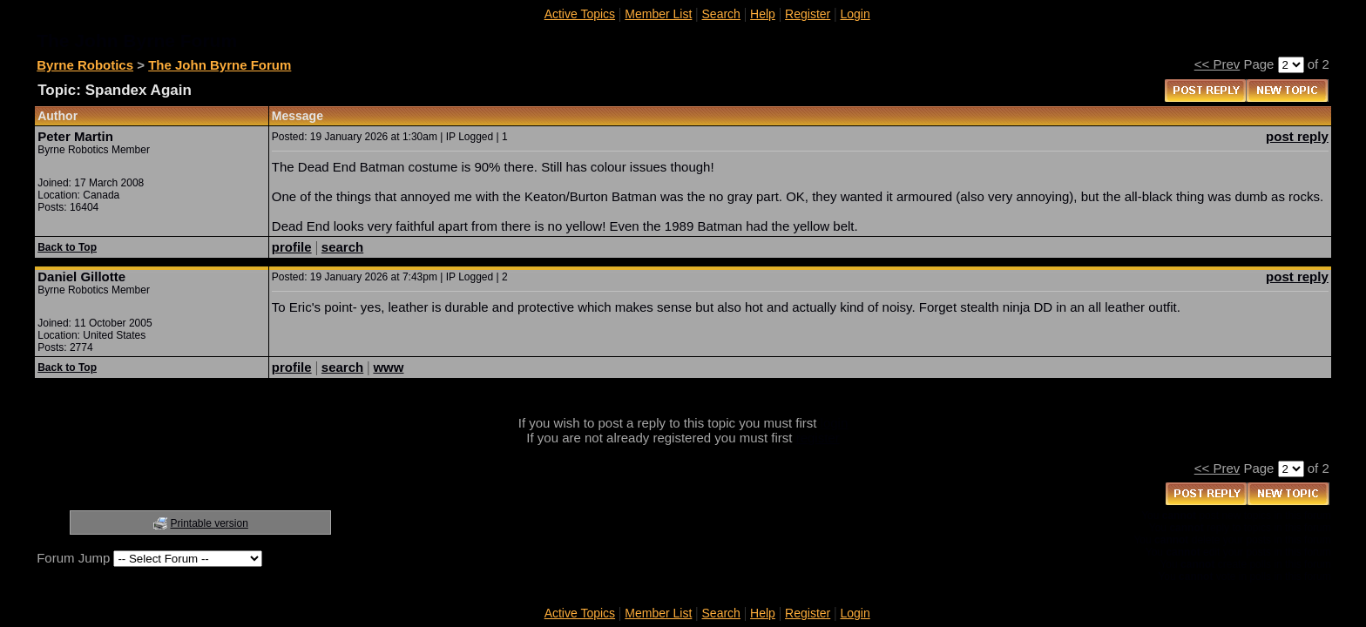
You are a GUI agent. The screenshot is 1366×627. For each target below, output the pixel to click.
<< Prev (1217, 64)
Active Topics (579, 14)
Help (762, 14)
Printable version (209, 523)
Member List (658, 14)
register (818, 437)
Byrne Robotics (85, 64)
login (835, 422)
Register (807, 14)
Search (721, 14)
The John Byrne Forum (219, 64)
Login (854, 14)
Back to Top (67, 247)
